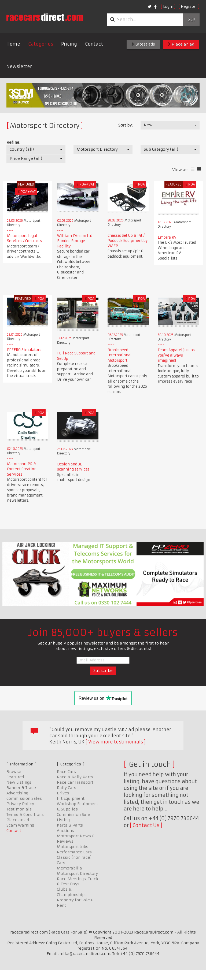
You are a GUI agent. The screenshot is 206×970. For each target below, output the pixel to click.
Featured (15, 777)
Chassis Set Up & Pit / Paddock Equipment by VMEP (128, 240)
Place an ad (181, 44)
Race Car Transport (75, 782)
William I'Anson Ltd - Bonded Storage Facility (76, 241)
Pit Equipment (70, 798)
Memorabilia (69, 868)
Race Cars (66, 771)
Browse (13, 771)
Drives (63, 793)
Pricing (69, 44)
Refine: (13, 142)
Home (13, 44)
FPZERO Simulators (24, 349)
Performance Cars (74, 852)
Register (189, 6)
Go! (191, 19)
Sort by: (125, 125)
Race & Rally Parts (75, 777)
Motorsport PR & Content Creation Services (21, 469)
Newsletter (19, 66)
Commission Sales (24, 798)
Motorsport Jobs (72, 846)
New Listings (18, 782)
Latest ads (143, 44)
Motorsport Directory (77, 873)
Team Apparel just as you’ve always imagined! (176, 355)
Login (168, 6)
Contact (94, 44)
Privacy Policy (20, 803)
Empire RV (167, 237)
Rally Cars (66, 787)
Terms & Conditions (25, 814)
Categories (40, 44)
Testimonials (19, 809)
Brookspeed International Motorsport (120, 355)
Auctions (65, 830)
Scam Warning (20, 825)
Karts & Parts (70, 825)
